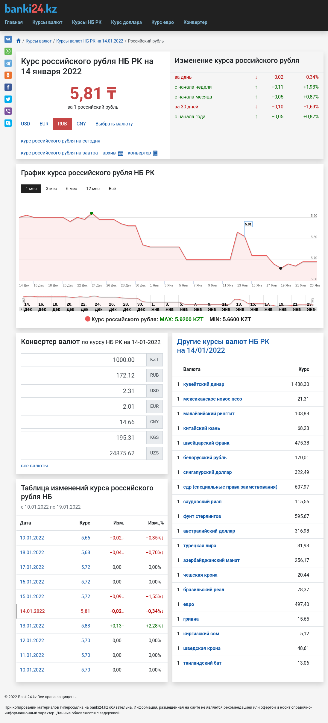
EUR (44, 124)
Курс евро (162, 22)
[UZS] (84, 453)
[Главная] (18, 41)
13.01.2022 (32, 626)
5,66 (85, 538)
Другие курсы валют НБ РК (223, 345)
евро (188, 604)
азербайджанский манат (211, 560)
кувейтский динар (203, 384)
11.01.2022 (32, 655)
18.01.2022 (32, 552)
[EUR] (84, 406)
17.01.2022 (32, 567)
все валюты (34, 466)
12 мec (92, 188)
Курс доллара (126, 22)
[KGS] (84, 437)
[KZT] (84, 359)
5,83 (85, 626)
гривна (191, 619)
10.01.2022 (32, 670)
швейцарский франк (206, 443)
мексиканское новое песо (212, 399)
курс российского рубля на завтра (59, 153)
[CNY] (84, 422)
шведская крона (202, 648)
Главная (14, 22)
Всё (112, 188)
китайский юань (201, 428)
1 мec (31, 188)
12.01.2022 (32, 640)
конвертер (142, 153)
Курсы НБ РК (87, 22)
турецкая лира (199, 545)
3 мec (51, 188)
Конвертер (195, 22)
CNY (81, 124)
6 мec (71, 188)
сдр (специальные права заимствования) (230, 487)
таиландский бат (202, 663)
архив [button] (113, 153)
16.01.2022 (32, 582)
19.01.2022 (32, 538)
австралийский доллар (209, 531)
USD (25, 124)
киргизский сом (201, 633)
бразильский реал (203, 589)
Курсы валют (47, 22)
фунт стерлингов (202, 516)
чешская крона (200, 575)
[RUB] (84, 375)
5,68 (85, 552)
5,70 (85, 640)
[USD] (84, 391)
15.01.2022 (32, 596)
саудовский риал (202, 501)
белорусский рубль (205, 457)
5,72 (85, 567)
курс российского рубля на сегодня (60, 141)
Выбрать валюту (114, 124)
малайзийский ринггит (209, 413)
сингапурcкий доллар (207, 472)
